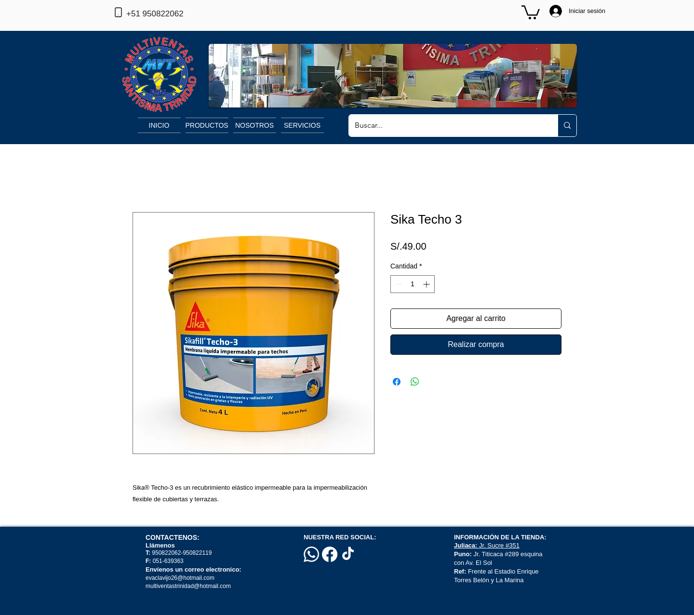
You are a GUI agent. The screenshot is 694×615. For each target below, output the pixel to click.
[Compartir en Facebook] (396, 382)
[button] (530, 11)
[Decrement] (398, 284)
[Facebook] (329, 554)
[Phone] (118, 12)
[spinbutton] (412, 284)
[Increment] (427, 284)
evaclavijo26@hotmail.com (180, 578)
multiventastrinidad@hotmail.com (189, 586)
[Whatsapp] (311, 554)
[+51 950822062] (170, 14)
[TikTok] (348, 554)
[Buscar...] (446, 125)
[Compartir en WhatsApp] (415, 382)
